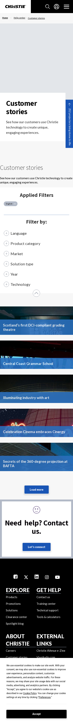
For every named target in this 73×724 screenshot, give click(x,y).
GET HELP (48, 590)
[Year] (12, 274)
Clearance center (16, 617)
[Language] (17, 233)
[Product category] (23, 243)
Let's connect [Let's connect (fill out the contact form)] (36, 547)
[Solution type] (20, 264)
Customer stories (36, 18)
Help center (19, 17)
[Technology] (18, 286)
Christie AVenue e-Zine (50, 650)
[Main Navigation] (66, 7)
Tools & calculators (48, 617)
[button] (36, 293)
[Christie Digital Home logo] (15, 7)
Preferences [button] (45, 697)
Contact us (43, 597)
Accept (36, 713)
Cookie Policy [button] (29, 693)
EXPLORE (18, 590)
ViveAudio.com (45, 657)
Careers (11, 650)
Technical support (47, 610)
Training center (46, 603)
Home (5, 17)
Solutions (12, 610)
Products (11, 597)
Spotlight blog (15, 623)
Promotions (13, 603)
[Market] (15, 254)
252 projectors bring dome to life (69, 127)
